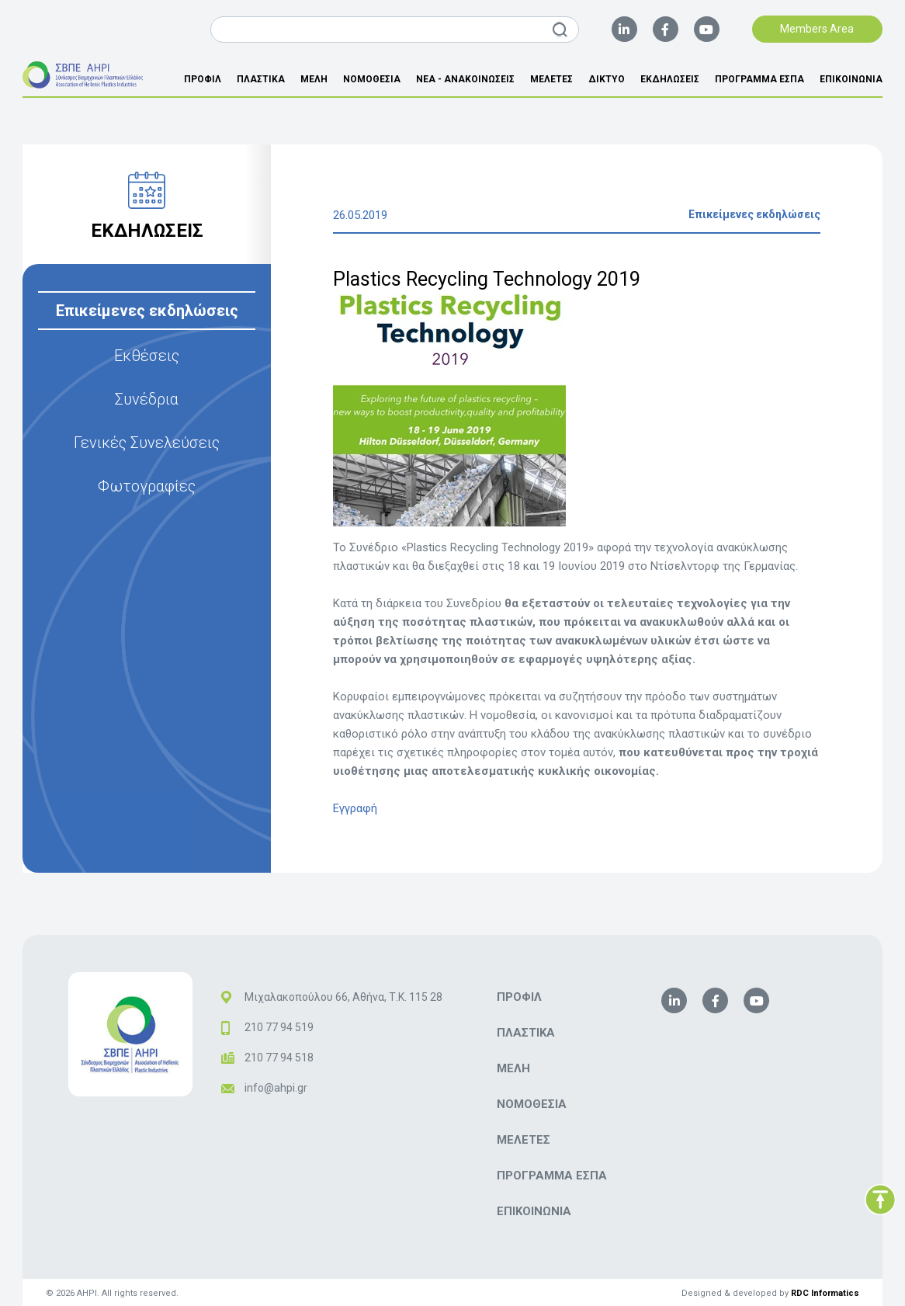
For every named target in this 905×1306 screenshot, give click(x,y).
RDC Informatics (825, 1293)
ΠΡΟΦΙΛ (202, 79)
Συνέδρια (147, 399)
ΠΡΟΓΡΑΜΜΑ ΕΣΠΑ (759, 79)
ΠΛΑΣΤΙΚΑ (261, 79)
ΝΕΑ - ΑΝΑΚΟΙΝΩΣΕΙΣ (465, 79)
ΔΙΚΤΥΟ (606, 79)
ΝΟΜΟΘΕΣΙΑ (371, 79)
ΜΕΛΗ (314, 79)
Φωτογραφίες (147, 486)
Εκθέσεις (146, 355)
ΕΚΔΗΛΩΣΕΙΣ (669, 79)
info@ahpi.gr (275, 1088)
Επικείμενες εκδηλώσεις (147, 310)
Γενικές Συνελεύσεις (147, 442)
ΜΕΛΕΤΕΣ (551, 79)
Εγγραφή (355, 808)
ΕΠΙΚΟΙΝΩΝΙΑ (851, 79)
